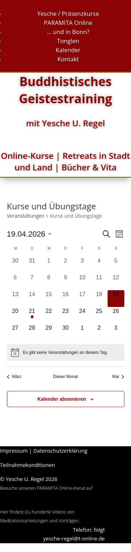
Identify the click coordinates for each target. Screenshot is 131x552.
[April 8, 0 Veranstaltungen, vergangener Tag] (49, 281)
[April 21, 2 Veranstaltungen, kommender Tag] (32, 315)
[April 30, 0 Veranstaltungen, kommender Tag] (65, 332)
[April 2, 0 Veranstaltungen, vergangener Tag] (65, 265)
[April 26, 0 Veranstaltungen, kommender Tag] (116, 315)
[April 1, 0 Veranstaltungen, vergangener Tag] (49, 265)
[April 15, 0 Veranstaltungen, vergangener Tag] (49, 298)
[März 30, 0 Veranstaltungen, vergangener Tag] (15, 265)
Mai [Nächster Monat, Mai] (118, 376)
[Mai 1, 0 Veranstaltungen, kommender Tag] (82, 332)
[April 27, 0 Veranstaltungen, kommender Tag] (15, 332)
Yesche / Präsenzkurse (68, 13)
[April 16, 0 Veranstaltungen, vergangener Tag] (65, 298)
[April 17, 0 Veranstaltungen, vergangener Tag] (82, 298)
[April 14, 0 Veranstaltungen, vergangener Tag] (32, 298)
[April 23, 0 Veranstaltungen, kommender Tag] (65, 315)
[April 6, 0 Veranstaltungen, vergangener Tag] (15, 281)
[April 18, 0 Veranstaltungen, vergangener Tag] (99, 298)
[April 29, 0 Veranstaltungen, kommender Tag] (49, 332)
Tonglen (68, 41)
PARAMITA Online (68, 23)
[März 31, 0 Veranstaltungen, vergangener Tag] (32, 265)
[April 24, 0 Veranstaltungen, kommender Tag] (82, 315)
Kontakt (68, 59)
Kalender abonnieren (61, 399)
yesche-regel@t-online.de (74, 538)
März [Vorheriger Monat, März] (14, 376)
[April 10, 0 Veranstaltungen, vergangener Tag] (82, 281)
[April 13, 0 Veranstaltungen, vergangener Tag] (15, 298)
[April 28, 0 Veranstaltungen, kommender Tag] (32, 332)
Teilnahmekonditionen (27, 464)
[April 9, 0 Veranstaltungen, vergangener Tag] (65, 281)
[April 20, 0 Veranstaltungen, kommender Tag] (15, 315)
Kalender (68, 50)
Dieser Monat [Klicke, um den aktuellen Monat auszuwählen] (65, 376)
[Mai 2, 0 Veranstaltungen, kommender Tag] (99, 332)
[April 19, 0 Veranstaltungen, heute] (116, 298)
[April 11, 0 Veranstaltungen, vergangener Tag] (99, 281)
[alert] (65, 352)
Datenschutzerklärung (60, 450)
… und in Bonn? (68, 32)
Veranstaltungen (25, 215)
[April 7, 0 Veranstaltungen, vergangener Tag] (32, 281)
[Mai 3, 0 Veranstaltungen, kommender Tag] (116, 332)
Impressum (14, 450)
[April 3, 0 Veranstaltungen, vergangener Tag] (82, 265)
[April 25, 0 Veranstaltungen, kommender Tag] (99, 315)
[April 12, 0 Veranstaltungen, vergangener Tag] (116, 281)
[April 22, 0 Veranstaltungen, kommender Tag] (49, 315)
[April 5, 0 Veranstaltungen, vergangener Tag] (116, 265)
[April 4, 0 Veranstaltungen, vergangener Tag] (99, 265)
